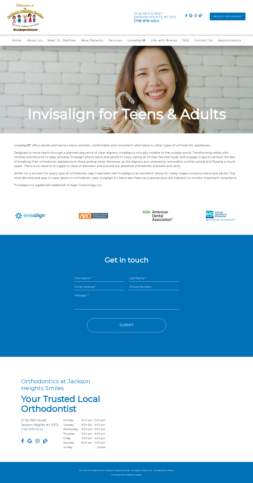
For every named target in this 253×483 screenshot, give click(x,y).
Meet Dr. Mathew (61, 40)
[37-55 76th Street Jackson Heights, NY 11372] (155, 15)
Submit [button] (126, 325)
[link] (25, 18)
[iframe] (190, 413)
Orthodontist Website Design (126, 474)
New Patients (92, 40)
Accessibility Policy (164, 470)
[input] (99, 278)
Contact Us (203, 40)
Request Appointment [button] (227, 16)
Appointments (229, 40)
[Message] (126, 300)
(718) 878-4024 (146, 21)
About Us (34, 40)
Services (115, 40)
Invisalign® (136, 40)
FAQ (185, 40)
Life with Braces (164, 40)
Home (17, 40)
